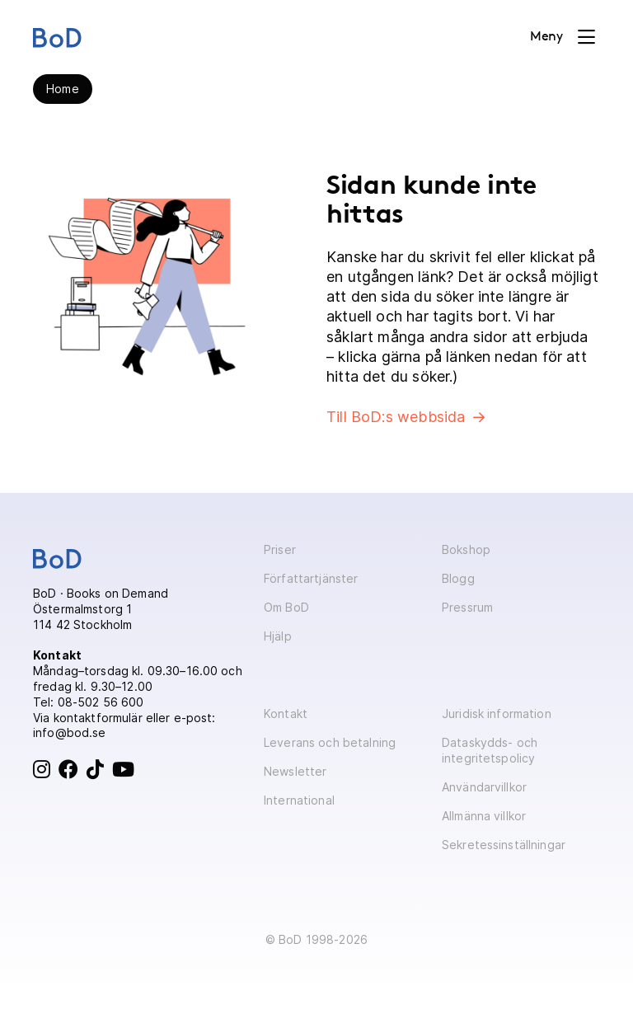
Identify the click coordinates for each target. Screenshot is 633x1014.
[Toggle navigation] (562, 37)
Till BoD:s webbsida (395, 416)
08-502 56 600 (101, 702)
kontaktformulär (98, 718)
